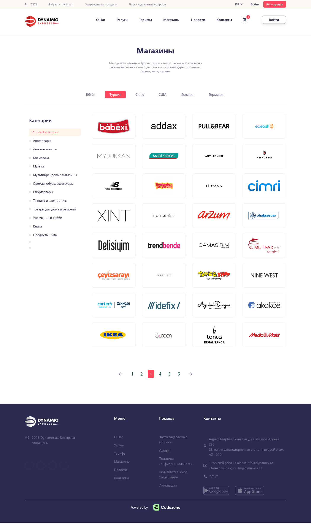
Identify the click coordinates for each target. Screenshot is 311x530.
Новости (195, 20)
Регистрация (274, 4)
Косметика (41, 158)
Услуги (119, 20)
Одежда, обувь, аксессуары (53, 183)
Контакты (221, 20)
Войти (255, 4)
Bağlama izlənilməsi (61, 4)
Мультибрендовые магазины (55, 175)
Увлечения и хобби (47, 218)
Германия (219, 94)
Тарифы (142, 20)
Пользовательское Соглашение (173, 482)
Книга (37, 226)
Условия (165, 457)
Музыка (38, 166)
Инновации (168, 492)
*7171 (31, 4)
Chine (139, 94)
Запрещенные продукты (101, 4)
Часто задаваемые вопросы (147, 4)
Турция (114, 94)
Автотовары (42, 141)
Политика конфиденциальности (175, 468)
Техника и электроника (50, 201)
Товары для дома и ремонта (54, 209)
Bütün (88, 94)
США (163, 94)
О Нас (98, 20)
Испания (189, 94)
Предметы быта (45, 235)
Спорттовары (43, 192)
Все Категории (47, 132)
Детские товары (45, 149)
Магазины (168, 20)
